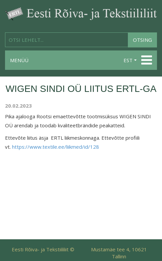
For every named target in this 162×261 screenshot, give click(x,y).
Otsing (142, 39)
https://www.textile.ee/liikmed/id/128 (55, 146)
